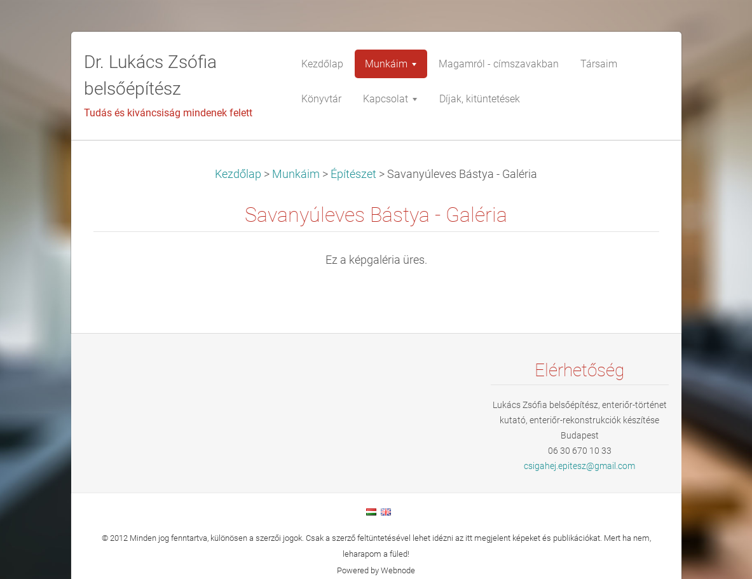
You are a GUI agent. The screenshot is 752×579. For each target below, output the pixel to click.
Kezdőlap (238, 174)
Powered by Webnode (376, 570)
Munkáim (296, 174)
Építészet (353, 174)
